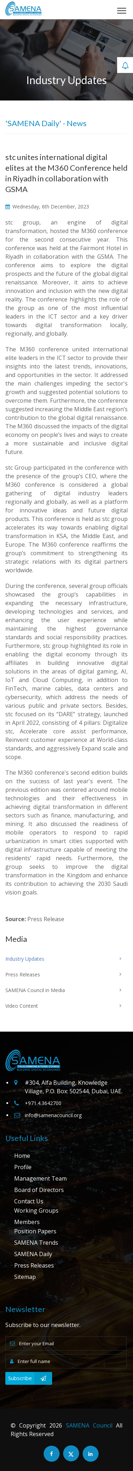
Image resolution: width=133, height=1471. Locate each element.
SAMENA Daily (33, 1254)
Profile (23, 1167)
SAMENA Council (89, 1425)
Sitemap (25, 1277)
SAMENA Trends (36, 1243)
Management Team (40, 1178)
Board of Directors (39, 1190)
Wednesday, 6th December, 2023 (47, 206)
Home (22, 1156)
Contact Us (28, 1201)
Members (27, 1222)
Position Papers (35, 1231)
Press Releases (34, 1265)
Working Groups (36, 1210)
